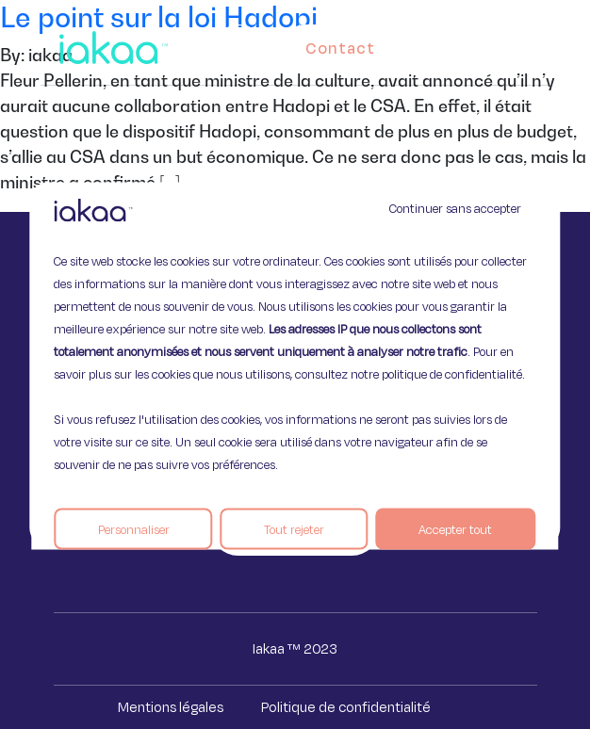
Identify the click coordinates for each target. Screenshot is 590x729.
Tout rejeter (294, 528)
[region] (294, 365)
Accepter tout (455, 528)
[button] (539, 43)
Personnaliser (134, 528)
